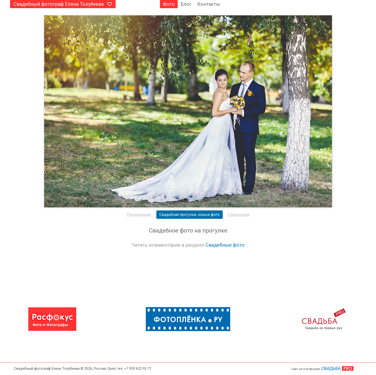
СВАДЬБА (331, 368)
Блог (186, 4)
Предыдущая (139, 214)
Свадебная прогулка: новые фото (189, 214)
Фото (169, 4)
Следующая (238, 214)
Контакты (208, 4)
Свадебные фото (225, 245)
